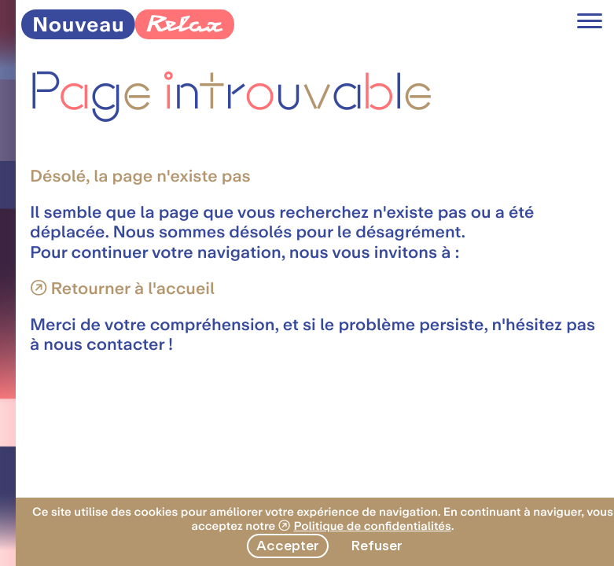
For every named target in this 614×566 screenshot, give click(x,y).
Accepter (287, 546)
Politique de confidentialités (371, 525)
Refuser (377, 546)
